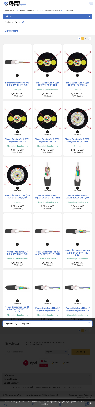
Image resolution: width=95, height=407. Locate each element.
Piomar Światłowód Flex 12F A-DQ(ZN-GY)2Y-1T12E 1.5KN (77, 252)
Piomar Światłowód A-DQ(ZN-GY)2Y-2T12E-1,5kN (47, 196)
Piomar (18, 22)
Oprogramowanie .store (80, 395)
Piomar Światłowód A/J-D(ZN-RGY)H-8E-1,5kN (17, 253)
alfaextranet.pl (10, 10)
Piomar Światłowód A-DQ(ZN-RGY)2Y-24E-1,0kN (77, 196)
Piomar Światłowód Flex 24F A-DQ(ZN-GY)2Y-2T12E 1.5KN (17, 309)
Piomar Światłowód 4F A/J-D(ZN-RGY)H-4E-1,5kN (17, 84)
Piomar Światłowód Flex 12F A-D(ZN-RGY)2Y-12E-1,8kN (47, 253)
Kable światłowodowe (51, 10)
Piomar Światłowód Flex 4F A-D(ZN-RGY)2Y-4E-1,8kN (77, 309)
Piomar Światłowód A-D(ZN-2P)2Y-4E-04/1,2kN (47, 140)
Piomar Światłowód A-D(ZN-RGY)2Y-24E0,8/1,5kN (17, 196)
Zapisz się (80, 352)
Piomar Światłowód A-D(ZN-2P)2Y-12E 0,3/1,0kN (47, 84)
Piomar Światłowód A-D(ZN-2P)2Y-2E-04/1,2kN (17, 140)
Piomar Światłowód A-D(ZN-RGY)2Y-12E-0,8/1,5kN (77, 140)
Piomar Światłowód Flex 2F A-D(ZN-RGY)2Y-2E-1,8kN (47, 309)
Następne (89, 38)
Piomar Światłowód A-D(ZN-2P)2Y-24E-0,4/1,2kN (77, 84)
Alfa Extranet (17, 3)
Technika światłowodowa (29, 10)
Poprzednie (79, 38)
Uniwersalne (68, 10)
